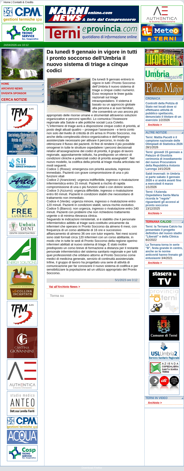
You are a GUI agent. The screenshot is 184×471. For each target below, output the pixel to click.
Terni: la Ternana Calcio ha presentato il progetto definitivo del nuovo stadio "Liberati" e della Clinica (164, 231)
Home (7, 2)
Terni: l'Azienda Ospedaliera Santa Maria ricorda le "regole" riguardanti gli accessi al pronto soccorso (162, 198)
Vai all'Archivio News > (64, 286)
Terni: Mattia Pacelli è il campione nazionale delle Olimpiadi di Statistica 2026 (164, 141)
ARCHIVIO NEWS (12, 88)
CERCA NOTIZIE (14, 99)
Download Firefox (91, 467)
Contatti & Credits (23, 2)
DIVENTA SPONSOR (13, 93)
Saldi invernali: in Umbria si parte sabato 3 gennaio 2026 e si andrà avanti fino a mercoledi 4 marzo (163, 178)
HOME (5, 83)
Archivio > (155, 125)
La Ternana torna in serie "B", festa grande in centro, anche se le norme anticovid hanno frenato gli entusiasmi (164, 251)
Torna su (57, 296)
